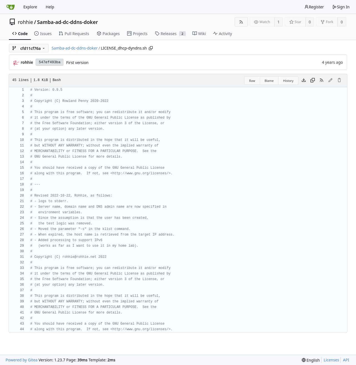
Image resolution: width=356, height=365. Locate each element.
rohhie (25, 22)
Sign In (341, 6)
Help (50, 6)
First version (77, 62)
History (288, 81)
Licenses (331, 359)
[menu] (311, 360)
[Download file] (303, 80)
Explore (30, 6)
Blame (269, 81)
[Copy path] (151, 48)
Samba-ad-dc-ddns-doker (67, 22)
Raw (252, 81)
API (346, 359)
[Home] (10, 7)
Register (314, 6)
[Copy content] (312, 80)
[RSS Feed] (241, 21)
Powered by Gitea (22, 359)
